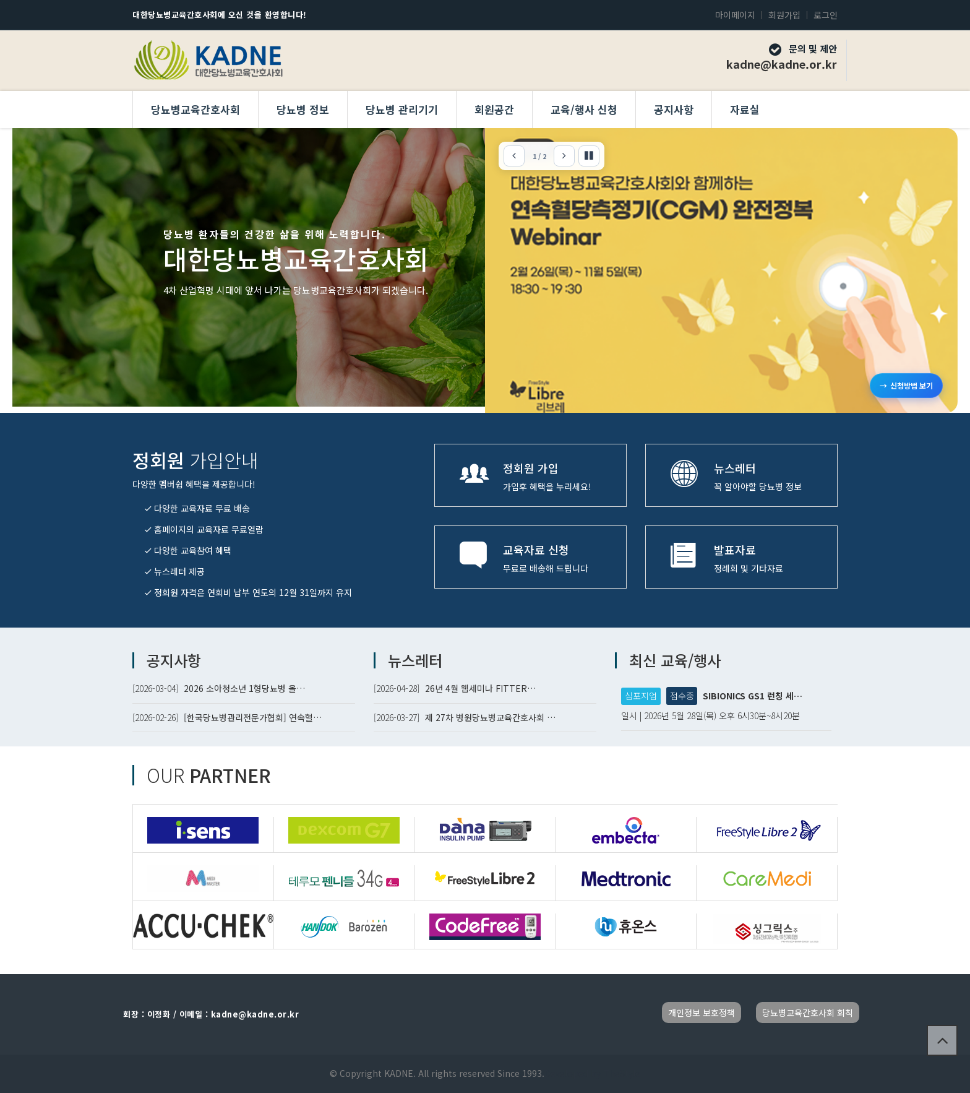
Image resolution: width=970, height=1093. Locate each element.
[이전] (514, 155)
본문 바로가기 (0, 0)
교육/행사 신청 (584, 109)
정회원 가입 (531, 468)
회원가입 (784, 15)
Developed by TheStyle (592, 1073)
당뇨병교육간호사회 (195, 109)
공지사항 (673, 109)
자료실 (745, 109)
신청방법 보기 (906, 385)
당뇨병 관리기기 (402, 109)
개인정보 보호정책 (701, 1012)
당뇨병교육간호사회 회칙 (807, 1012)
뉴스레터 (415, 660)
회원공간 (494, 109)
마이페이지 (735, 15)
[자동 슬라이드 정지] (588, 155)
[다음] (564, 155)
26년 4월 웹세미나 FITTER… (480, 688)
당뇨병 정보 (303, 109)
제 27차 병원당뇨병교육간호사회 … (490, 717)
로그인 (825, 15)
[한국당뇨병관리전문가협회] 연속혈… (253, 717)
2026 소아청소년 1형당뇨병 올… (244, 688)
